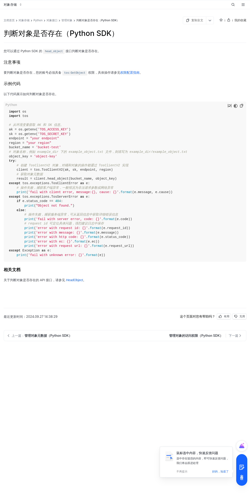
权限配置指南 (130, 72)
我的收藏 (240, 20)
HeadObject (74, 280)
